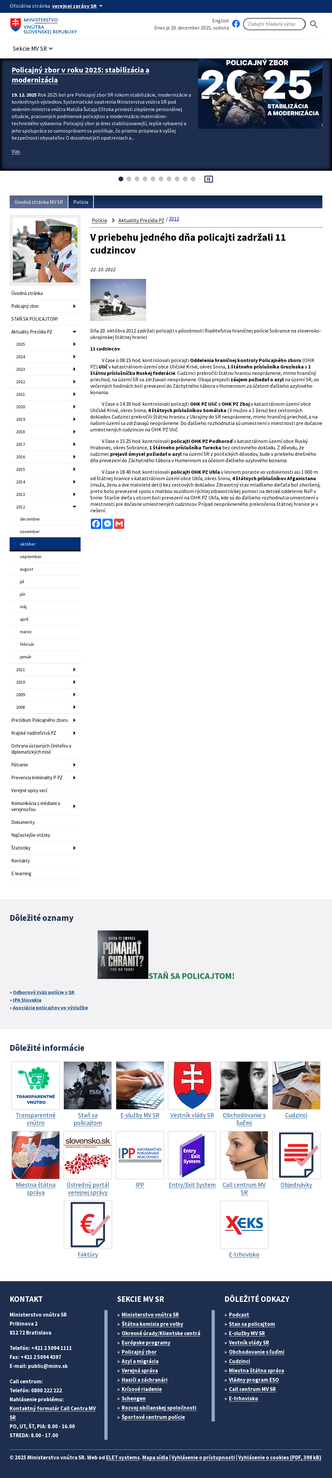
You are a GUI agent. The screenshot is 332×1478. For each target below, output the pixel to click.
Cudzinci (239, 1361)
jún (22, 594)
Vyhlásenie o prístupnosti (203, 1457)
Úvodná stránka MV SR (38, 202)
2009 (20, 694)
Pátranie (19, 765)
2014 (20, 482)
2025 (20, 344)
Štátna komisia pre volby (152, 1323)
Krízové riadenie (142, 1389)
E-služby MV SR (247, 1333)
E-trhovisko (243, 1398)
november (30, 531)
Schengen (134, 1398)
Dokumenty (23, 822)
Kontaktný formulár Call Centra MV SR (53, 1413)
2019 (20, 419)
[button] (34, 46)
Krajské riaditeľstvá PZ (33, 733)
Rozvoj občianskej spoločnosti (159, 1407)
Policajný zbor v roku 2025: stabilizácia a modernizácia (80, 75)
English (220, 20)
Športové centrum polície (153, 1417)
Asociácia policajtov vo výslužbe (50, 1007)
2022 (20, 382)
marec (26, 632)
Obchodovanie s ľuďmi (256, 1351)
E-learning (21, 873)
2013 (20, 494)
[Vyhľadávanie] (274, 24)
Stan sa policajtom (252, 1323)
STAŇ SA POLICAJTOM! (34, 319)
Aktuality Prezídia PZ (31, 332)
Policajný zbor (25, 306)
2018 (20, 432)
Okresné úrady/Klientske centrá (161, 1333)
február (27, 644)
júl (22, 581)
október (28, 544)
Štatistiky (21, 848)
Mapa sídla (155, 1457)
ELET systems (123, 1457)
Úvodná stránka (27, 293)
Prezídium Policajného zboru (39, 720)
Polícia (80, 202)
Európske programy (146, 1342)
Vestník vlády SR (249, 1342)
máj (23, 606)
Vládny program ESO (254, 1379)
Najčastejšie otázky (30, 835)
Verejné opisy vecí (29, 790)
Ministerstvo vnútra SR (150, 1314)
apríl (24, 619)
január (25, 657)
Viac (16, 151)
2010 (20, 682)
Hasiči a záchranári (145, 1379)
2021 (20, 394)
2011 (20, 669)
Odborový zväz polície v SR (43, 992)
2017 (20, 444)
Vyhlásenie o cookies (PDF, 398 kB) (279, 1457)
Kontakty (20, 861)
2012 (20, 507)
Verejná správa (140, 1370)
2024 (20, 356)
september (31, 556)
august (26, 569)
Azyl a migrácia (140, 1361)
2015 (20, 469)
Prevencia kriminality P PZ (37, 777)
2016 (20, 457)
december (30, 519)
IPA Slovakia (27, 1000)
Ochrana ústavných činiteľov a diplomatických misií (41, 749)
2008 (20, 707)
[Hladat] (314, 24)
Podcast (239, 1314)
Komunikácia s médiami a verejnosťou (35, 806)
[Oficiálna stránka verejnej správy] (78, 6)
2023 (20, 369)
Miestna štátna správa (256, 1370)
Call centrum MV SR (252, 1389)
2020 (20, 407)
